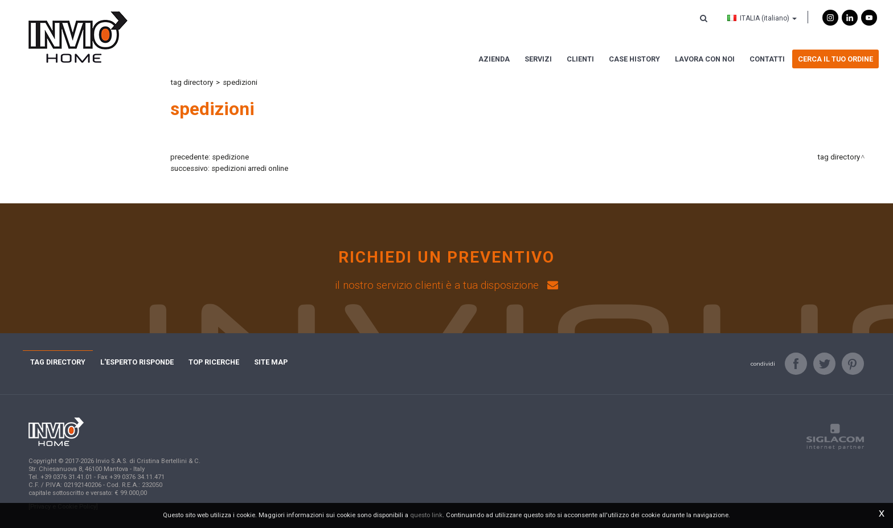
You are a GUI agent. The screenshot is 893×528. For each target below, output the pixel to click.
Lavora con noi (705, 59)
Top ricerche (214, 362)
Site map (271, 362)
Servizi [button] (538, 59)
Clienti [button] (580, 59)
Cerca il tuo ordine (835, 59)
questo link (426, 515)
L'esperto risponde (137, 362)
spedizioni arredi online (249, 168)
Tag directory (191, 82)
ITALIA (762, 18)
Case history (634, 59)
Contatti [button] (767, 59)
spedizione (230, 157)
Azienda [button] (494, 59)
